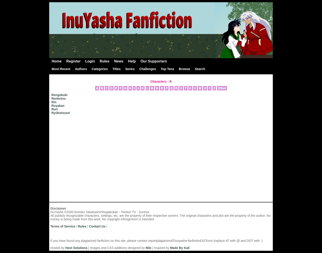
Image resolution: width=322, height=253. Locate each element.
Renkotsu (58, 98)
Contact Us (97, 226)
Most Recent (61, 69)
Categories (100, 69)
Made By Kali (180, 248)
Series (130, 69)
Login (90, 61)
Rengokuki (59, 95)
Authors (81, 69)
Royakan (57, 105)
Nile (148, 248)
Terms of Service (62, 226)
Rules (105, 61)
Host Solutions (76, 248)
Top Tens (167, 69)
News (118, 61)
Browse (184, 69)
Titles (116, 69)
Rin (54, 102)
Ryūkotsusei (60, 113)
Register (73, 61)
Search (200, 69)
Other (222, 88)
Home (56, 61)
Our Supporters (153, 61)
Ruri (54, 109)
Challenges (147, 69)
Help (132, 61)
